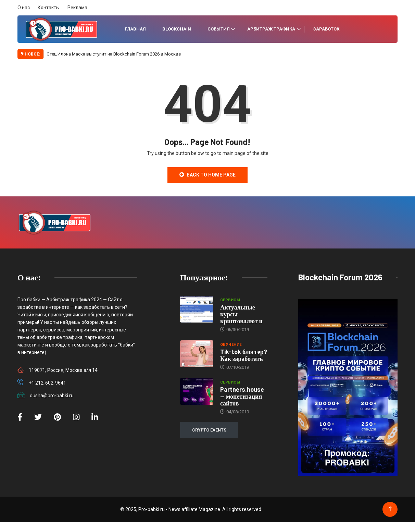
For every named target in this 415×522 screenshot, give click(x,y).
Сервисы (230, 300)
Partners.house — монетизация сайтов (242, 396)
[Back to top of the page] (390, 509)
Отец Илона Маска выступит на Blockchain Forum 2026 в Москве (114, 54)
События (219, 29)
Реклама (77, 7)
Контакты (49, 7)
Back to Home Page (207, 175)
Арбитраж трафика (271, 29)
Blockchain (176, 29)
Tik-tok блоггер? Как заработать (243, 355)
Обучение (231, 344)
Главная (135, 29)
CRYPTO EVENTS (209, 430)
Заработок (326, 29)
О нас (23, 7)
